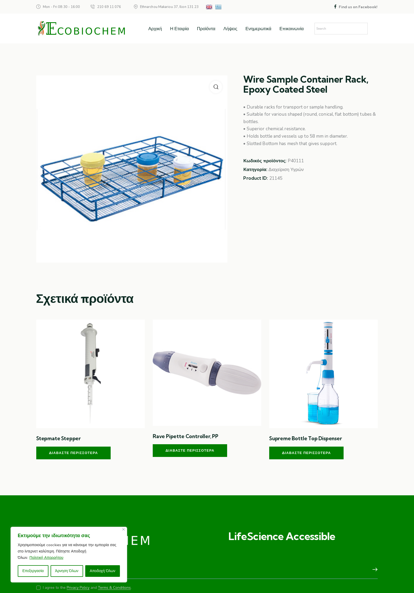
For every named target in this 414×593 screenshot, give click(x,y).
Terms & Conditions (114, 588)
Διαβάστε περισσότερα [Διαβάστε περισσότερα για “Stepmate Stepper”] (73, 453)
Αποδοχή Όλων (102, 570)
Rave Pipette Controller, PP (185, 436)
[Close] (123, 529)
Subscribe (374, 570)
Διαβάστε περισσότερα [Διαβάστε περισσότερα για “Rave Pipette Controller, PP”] (189, 450)
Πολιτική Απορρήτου (46, 557)
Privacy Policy (78, 588)
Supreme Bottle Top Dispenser (305, 438)
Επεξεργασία (33, 570)
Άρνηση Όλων (66, 570)
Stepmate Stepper (58, 438)
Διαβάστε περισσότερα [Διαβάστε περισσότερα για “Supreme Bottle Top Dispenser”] (306, 453)
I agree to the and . (87, 587)
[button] (216, 87)
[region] (69, 554)
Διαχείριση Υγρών (286, 170)
